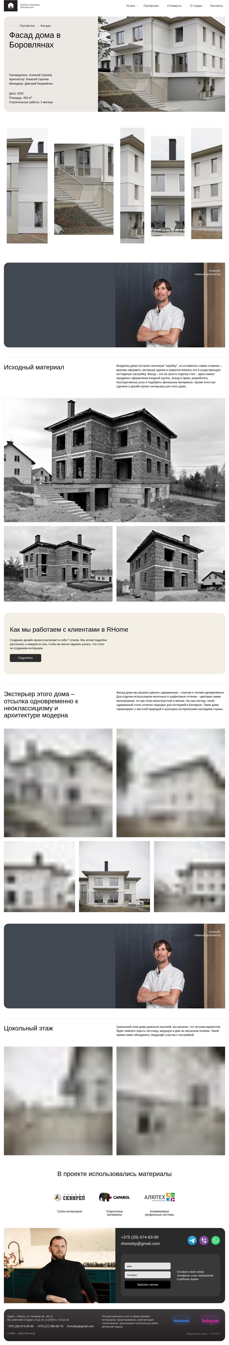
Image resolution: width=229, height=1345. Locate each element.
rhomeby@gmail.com (140, 1245)
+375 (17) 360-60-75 (50, 1326)
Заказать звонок (147, 1287)
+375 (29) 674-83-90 (139, 1238)
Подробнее (28, 659)
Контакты (216, 5)
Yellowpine (215, 1334)
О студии (196, 5)
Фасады (45, 25)
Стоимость (174, 5)
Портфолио (151, 5)
